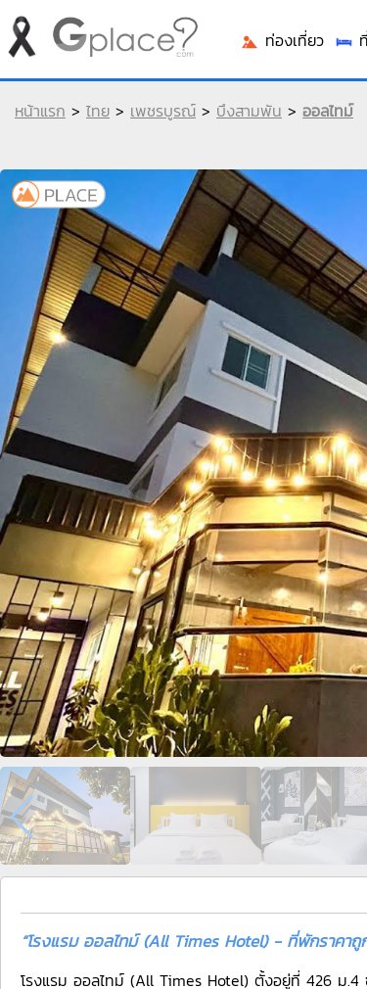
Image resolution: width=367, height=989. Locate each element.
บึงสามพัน (249, 110)
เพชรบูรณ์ (163, 110)
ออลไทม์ (327, 110)
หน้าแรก (40, 110)
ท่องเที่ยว (282, 40)
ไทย (98, 110)
